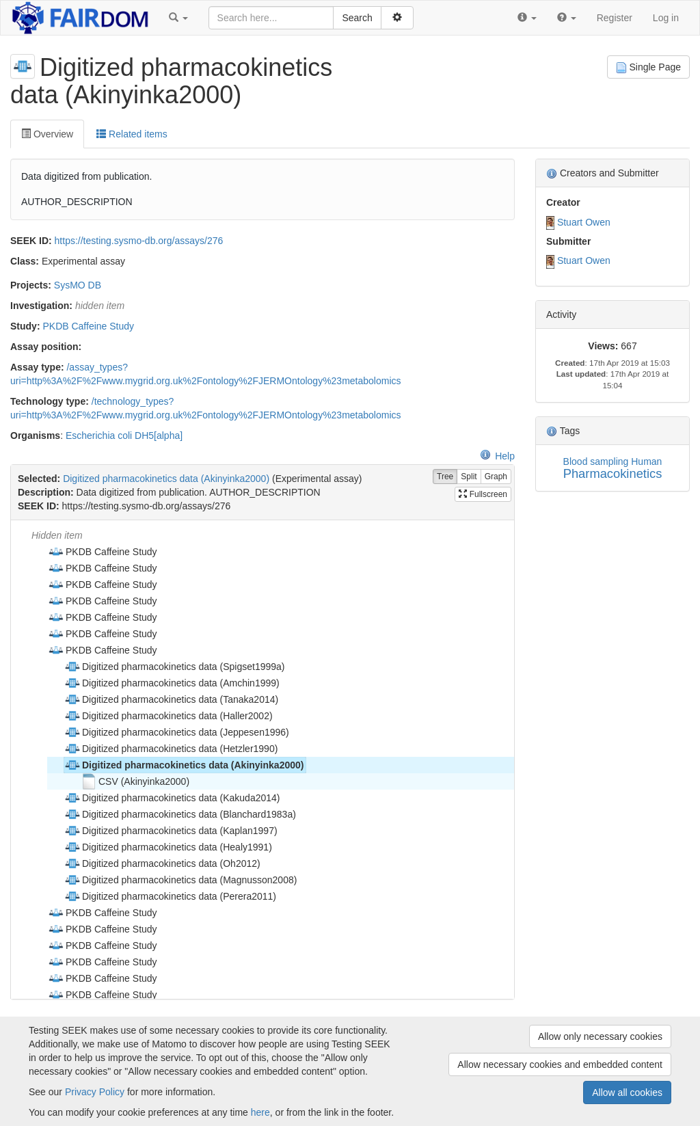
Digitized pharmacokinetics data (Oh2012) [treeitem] (162, 863)
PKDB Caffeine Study (88, 326)
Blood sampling (596, 461)
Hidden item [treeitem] (57, 535)
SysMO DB (77, 285)
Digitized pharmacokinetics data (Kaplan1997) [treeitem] (171, 830)
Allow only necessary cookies (600, 1036)
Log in (666, 17)
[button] (178, 18)
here (260, 1112)
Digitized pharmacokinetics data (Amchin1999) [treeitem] (172, 683)
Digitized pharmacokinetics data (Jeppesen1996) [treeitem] (176, 732)
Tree (445, 477)
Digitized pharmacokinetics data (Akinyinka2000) (166, 478)
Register (614, 17)
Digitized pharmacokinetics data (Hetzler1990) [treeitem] (171, 748)
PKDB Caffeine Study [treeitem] (102, 552)
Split (468, 477)
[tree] (262, 759)
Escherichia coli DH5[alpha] (124, 435)
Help (497, 456)
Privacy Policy (94, 1091)
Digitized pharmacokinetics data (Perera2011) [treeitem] (170, 896)
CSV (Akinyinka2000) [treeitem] (135, 781)
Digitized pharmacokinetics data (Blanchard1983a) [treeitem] (180, 814)
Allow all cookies (627, 1092)
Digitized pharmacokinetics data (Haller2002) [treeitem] (168, 716)
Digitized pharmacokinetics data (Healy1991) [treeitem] (168, 847)
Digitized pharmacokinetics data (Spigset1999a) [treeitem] (174, 666)
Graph (496, 477)
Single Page (648, 67)
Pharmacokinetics (612, 473)
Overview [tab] (47, 134)
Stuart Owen (583, 222)
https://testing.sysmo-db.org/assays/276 (139, 240)
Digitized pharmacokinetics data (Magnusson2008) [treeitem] (180, 880)
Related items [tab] (131, 134)
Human (646, 461)
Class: (24, 261)
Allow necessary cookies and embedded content (559, 1064)
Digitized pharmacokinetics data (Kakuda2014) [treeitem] (172, 798)
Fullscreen (483, 494)
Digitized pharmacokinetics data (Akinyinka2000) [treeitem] (184, 765)
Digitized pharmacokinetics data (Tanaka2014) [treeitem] (171, 699)
